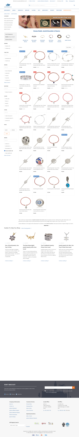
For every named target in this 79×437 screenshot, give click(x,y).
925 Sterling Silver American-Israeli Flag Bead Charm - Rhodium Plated (39, 169)
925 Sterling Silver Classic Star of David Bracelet (25, 64)
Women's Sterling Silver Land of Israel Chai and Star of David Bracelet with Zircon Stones (53, 64)
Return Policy (29, 408)
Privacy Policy (54, 392)
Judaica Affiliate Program (14, 410)
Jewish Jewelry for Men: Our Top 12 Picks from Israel (66, 246)
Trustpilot (28, 426)
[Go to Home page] (8, 5)
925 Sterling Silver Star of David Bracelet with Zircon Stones (39, 106)
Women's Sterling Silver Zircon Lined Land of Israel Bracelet (39, 127)
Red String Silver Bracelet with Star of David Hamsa (25, 210)
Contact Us (11, 406)
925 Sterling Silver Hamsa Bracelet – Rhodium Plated (66, 148)
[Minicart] (74, 5)
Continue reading (9, 259)
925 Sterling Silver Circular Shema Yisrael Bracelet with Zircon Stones (38, 148)
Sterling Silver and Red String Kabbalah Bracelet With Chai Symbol (53, 106)
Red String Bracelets (8, 25)
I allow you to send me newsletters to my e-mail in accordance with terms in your (59, 391)
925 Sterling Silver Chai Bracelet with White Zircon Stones (66, 127)
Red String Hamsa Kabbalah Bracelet (38, 85)
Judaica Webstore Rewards (42, 1)
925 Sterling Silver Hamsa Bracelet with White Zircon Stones (24, 189)
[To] (14, 130)
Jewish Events (45, 10)
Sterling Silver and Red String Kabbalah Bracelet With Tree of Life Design (67, 106)
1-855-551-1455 (62, 410)
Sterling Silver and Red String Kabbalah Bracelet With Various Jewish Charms (25, 127)
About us (11, 404)
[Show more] (7, 82)
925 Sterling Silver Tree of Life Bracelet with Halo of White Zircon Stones (53, 169)
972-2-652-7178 (48, 410)
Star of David (59, 10)
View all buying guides (26, 228)
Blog (67, 1)
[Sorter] (70, 47)
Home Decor (20, 10)
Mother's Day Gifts (67, 10)
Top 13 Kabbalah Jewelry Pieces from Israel (47, 246)
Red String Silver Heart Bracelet (53, 189)
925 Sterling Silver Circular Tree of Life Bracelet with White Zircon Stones (67, 169)
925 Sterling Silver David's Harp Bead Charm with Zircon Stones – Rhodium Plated (25, 148)
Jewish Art (27, 10)
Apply (7, 133)
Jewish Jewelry (7, 10)
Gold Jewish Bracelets (8, 22)
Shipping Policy (29, 406)
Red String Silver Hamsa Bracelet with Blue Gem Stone (39, 64)
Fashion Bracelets (7, 27)
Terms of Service (29, 410)
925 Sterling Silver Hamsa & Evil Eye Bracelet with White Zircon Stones (53, 127)
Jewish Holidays (12, 416)
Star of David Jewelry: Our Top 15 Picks (12, 246)
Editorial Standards (13, 414)
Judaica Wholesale (13, 408)
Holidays (52, 10)
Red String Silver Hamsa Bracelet (52, 148)
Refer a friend (31, 1)
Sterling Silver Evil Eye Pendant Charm (67, 189)
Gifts (39, 10)
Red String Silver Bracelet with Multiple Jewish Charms (67, 85)
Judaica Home (7, 13)
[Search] (10, 55)
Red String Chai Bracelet (38, 189)
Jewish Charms (7, 29)
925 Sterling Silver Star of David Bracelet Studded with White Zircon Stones (25, 169)
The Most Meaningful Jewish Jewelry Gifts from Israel (30, 246)
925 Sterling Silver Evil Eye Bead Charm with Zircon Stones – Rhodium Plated (39, 210)
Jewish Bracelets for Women (9, 18)
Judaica (13, 10)
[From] (7, 130)
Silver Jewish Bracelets (8, 20)
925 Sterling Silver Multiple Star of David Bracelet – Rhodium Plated (67, 64)
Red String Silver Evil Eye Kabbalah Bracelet (52, 85)
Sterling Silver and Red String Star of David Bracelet (25, 106)
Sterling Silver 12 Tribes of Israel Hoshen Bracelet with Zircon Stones (24, 85)
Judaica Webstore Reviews (14, 412)
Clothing (33, 10)
